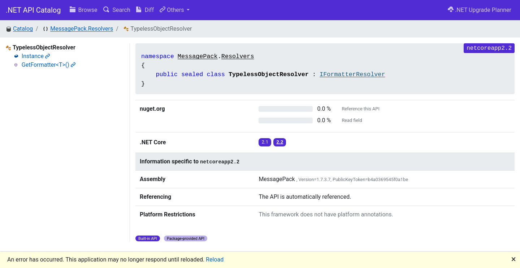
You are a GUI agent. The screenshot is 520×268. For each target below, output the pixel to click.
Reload (215, 259)
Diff (145, 9)
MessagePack (198, 56)
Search (116, 9)
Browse (84, 9)
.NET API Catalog (33, 10)
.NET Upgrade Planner (479, 9)
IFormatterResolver (352, 74)
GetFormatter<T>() (48, 64)
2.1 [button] (264, 142)
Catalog (23, 28)
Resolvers (237, 56)
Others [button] (172, 9)
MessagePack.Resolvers (81, 28)
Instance (36, 56)
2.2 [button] (279, 142)
